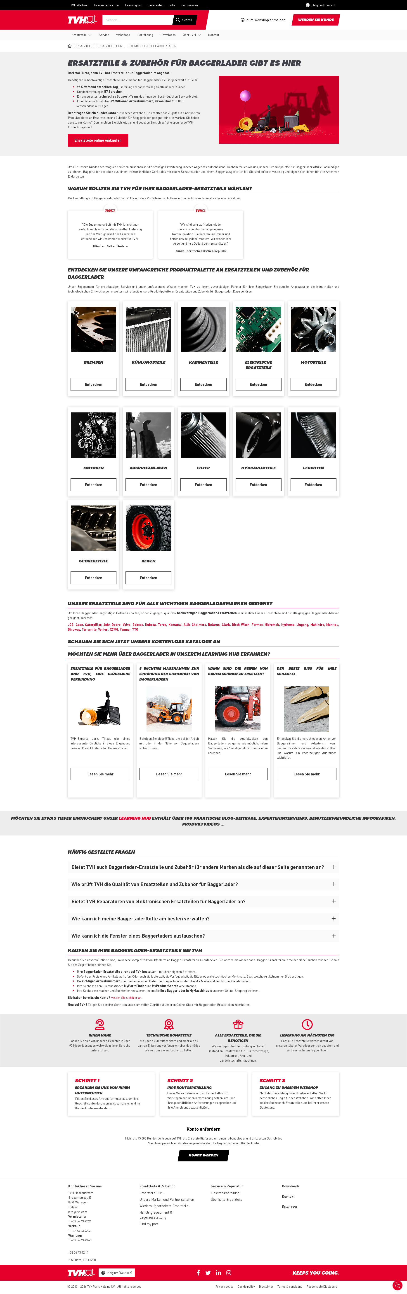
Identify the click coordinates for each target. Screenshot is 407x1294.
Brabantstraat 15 (80, 1197)
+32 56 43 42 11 (78, 1252)
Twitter (208, 1272)
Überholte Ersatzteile (226, 1199)
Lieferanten (155, 5)
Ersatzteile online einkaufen (98, 140)
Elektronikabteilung (225, 1193)
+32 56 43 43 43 (81, 1240)
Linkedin (218, 1272)
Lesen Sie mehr (101, 774)
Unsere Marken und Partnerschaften (167, 1199)
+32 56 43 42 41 (81, 1230)
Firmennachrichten (107, 5)
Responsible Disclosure (322, 1286)
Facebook (198, 1272)
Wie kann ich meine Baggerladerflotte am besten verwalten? (140, 918)
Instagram (228, 1272)
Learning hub (133, 5)
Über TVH (189, 35)
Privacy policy (224, 1286)
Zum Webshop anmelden (265, 20)
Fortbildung (145, 35)
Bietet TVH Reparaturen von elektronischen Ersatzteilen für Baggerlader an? (158, 901)
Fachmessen (189, 5)
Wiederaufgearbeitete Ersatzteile (164, 1205)
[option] (110, 232)
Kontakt (213, 35)
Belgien (73, 1207)
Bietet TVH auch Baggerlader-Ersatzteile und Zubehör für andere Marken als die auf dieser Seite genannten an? (197, 867)
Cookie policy (246, 1286)
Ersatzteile (79, 35)
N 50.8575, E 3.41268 (82, 1260)
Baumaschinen (140, 46)
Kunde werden (203, 1155)
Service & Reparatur (227, 1186)
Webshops (123, 35)
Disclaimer (266, 1286)
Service (104, 35)
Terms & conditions (289, 1286)
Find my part (149, 1223)
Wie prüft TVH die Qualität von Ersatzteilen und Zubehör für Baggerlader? (154, 884)
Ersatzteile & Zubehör (157, 1186)
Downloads (168, 35)
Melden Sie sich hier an (126, 997)
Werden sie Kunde (316, 20)
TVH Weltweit (80, 5)
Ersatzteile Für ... (111, 46)
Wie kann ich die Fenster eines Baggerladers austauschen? (138, 935)
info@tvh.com (77, 1212)
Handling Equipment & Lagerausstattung (156, 1215)
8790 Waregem (78, 1202)
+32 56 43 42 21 (81, 1221)
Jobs (172, 5)
